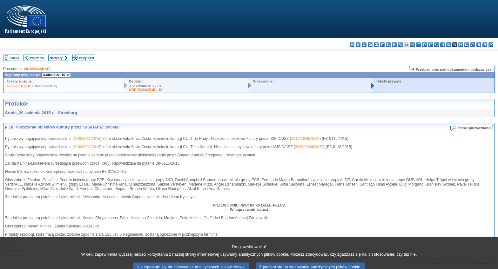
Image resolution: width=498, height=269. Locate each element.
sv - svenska (490, 44)
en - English (394, 44)
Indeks (14, 58)
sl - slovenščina (478, 44)
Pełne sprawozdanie (474, 128)
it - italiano (418, 44)
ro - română (466, 44)
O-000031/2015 (19, 86)
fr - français (400, 44)
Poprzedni (37, 58)
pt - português (460, 44)
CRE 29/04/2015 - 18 (145, 90)
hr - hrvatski (412, 44)
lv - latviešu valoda (424, 44)
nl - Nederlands (448, 44)
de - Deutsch (376, 44)
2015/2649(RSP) (37, 69)
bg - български (352, 44)
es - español (358, 44)
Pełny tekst (86, 58)
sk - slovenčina (472, 44)
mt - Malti (442, 44)
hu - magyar (436, 44)
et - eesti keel (382, 44)
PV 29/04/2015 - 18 (145, 86)
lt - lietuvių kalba (430, 44)
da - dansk (370, 44)
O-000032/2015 (87, 147)
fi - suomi (484, 44)
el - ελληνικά (388, 44)
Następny (56, 58)
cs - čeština (364, 44)
